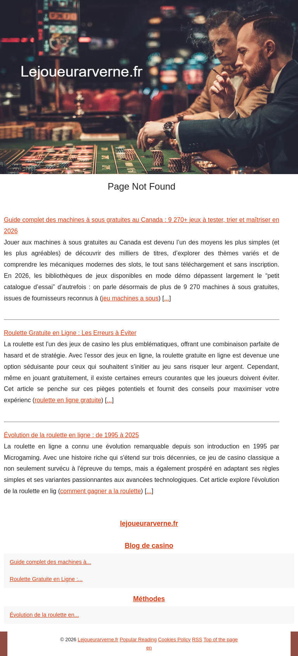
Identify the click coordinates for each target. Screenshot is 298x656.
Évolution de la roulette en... (44, 615)
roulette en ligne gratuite (68, 400)
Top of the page (220, 639)
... (166, 298)
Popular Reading (138, 639)
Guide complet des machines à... (50, 562)
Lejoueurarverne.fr (98, 639)
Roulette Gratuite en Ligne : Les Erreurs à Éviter (70, 333)
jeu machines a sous (130, 298)
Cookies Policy (174, 639)
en (149, 648)
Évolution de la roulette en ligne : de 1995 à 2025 (71, 435)
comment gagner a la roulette (100, 491)
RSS (197, 639)
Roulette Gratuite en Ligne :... (46, 579)
